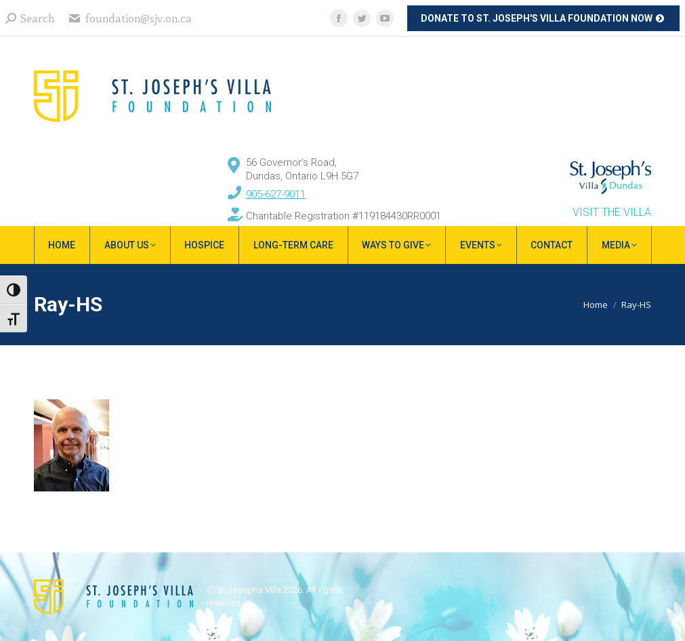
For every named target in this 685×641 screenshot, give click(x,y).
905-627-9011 (276, 194)
